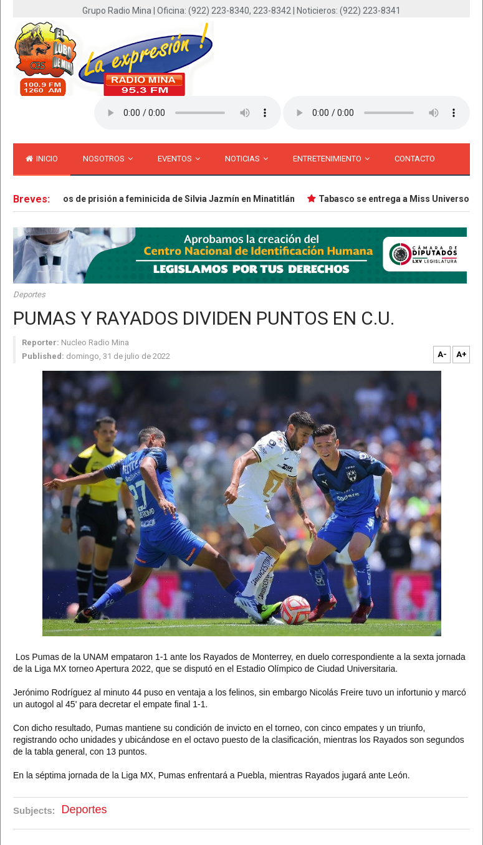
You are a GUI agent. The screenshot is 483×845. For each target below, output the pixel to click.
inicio (42, 158)
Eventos (179, 158)
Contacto (415, 158)
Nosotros (108, 158)
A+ (461, 354)
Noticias (246, 158)
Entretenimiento (331, 158)
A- (442, 354)
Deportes (29, 294)
